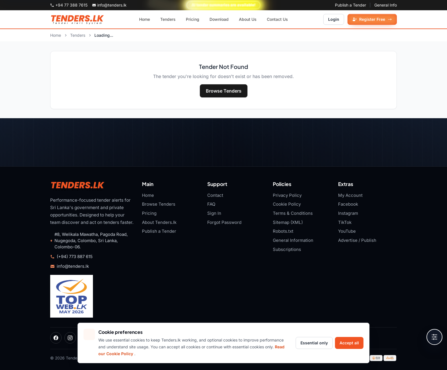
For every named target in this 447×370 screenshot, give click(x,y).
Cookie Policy (287, 204)
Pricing (149, 213)
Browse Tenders (223, 91)
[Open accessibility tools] (434, 337)
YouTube (347, 231)
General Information (293, 240)
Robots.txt (283, 231)
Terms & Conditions (293, 213)
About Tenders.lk (159, 222)
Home (55, 35)
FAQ (211, 204)
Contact (215, 195)
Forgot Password (224, 222)
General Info (385, 5)
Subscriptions (287, 249)
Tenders (77, 35)
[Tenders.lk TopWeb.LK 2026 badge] (71, 296)
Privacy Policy (287, 195)
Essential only (314, 342)
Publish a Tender (350, 5)
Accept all (349, 342)
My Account (350, 195)
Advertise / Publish (357, 240)
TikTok (344, 222)
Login (333, 19)
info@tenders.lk (73, 266)
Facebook (348, 204)
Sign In (214, 213)
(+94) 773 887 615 (75, 256)
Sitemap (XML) (288, 222)
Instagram (348, 213)
